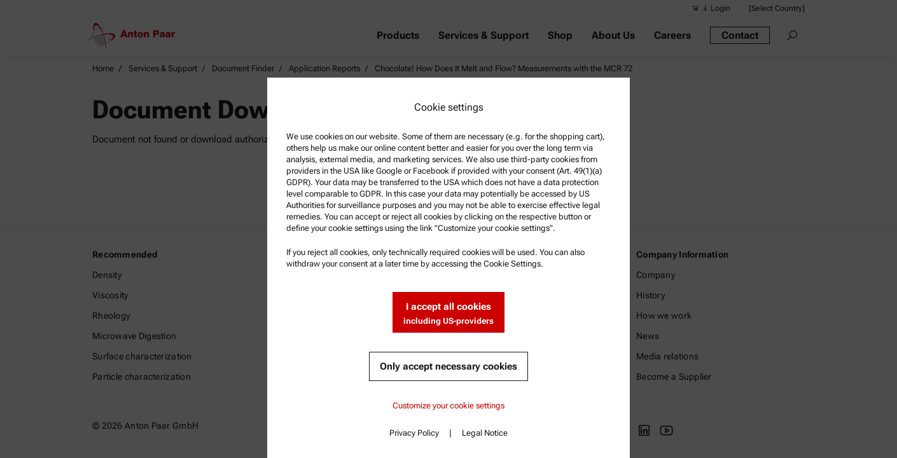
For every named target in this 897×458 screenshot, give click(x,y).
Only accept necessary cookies (448, 366)
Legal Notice (485, 433)
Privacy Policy (414, 433)
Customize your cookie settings (448, 405)
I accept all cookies (448, 314)
